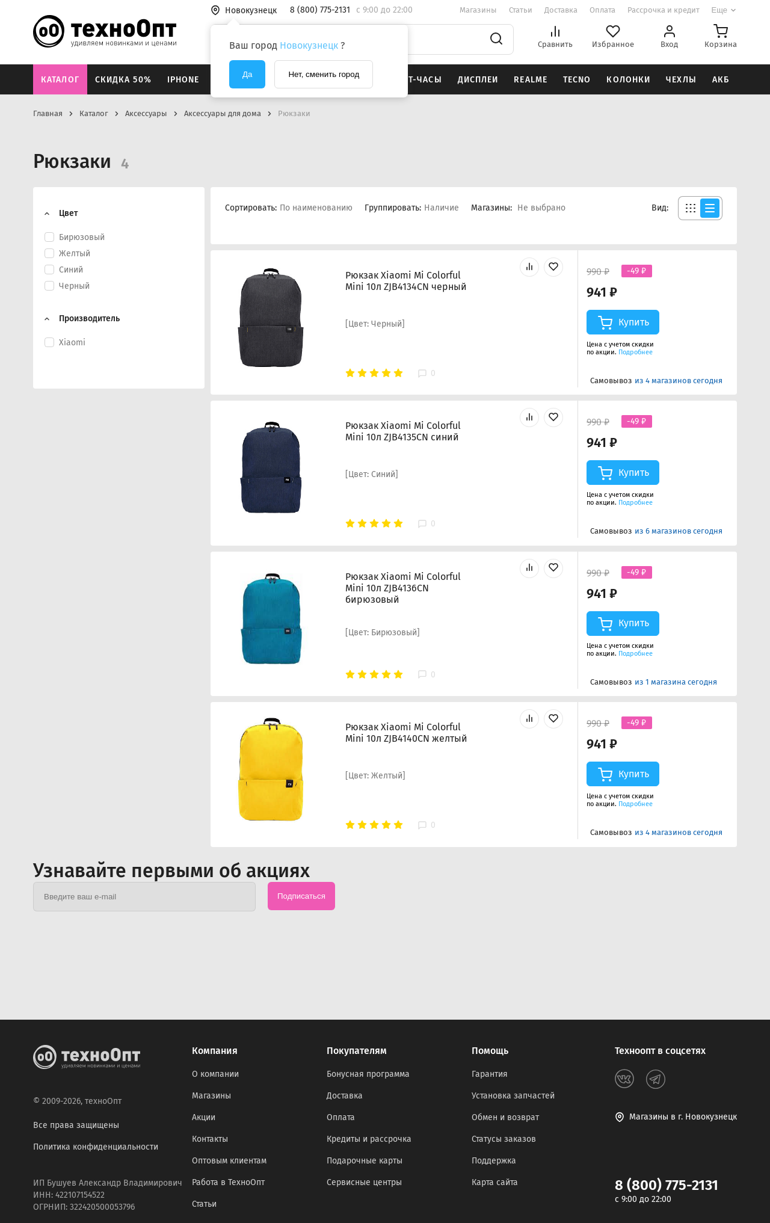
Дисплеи (478, 80)
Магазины (478, 9)
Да (247, 74)
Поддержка (494, 1161)
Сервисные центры (364, 1182)
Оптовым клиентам (229, 1161)
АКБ (720, 80)
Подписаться (301, 896)
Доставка (561, 9)
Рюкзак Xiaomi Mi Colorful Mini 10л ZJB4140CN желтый (406, 732)
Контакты (210, 1139)
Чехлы (681, 80)
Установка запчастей (513, 1096)
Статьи (520, 9)
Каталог (60, 80)
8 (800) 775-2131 (666, 1185)
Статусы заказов (504, 1139)
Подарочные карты (364, 1161)
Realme (530, 80)
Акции (203, 1117)
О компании (215, 1074)
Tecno (577, 80)
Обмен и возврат (505, 1117)
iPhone (183, 80)
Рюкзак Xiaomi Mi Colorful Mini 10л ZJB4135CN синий (403, 431)
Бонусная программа (368, 1074)
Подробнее (635, 352)
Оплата (602, 9)
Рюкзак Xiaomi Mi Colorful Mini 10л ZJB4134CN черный (406, 281)
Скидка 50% (123, 80)
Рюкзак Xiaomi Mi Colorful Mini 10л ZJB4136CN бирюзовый (403, 588)
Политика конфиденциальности (95, 1147)
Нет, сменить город (323, 74)
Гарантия (490, 1074)
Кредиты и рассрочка (369, 1139)
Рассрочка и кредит (663, 9)
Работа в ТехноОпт (228, 1182)
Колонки (628, 80)
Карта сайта (495, 1182)
